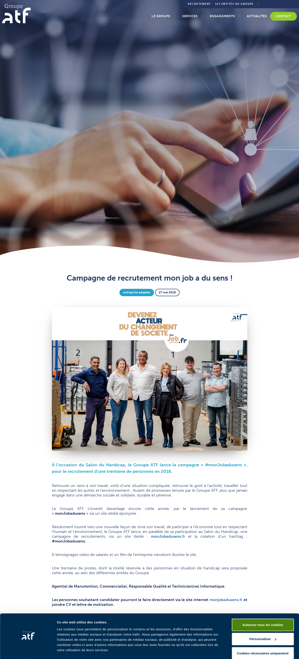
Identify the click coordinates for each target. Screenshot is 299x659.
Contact (283, 16)
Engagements (222, 16)
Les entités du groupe (234, 3)
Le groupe (161, 16)
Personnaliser (262, 627)
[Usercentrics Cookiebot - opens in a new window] (28, 650)
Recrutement (199, 3)
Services (190, 16)
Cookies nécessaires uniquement (263, 642)
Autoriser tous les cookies (262, 613)
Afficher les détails (71, 650)
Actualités (257, 16)
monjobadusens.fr (225, 599)
